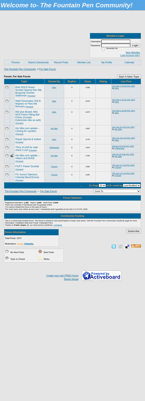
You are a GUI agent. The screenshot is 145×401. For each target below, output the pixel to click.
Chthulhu (28, 244)
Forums (16, 62)
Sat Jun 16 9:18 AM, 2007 (123, 146)
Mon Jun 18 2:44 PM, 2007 (123, 138)
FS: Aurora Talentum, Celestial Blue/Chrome (27, 176)
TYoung (54, 166)
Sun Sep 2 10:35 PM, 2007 (123, 110)
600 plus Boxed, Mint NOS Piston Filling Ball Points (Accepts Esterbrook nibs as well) (28, 116)
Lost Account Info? (130, 55)
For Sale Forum (47, 69)
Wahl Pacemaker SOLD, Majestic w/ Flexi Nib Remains (28, 104)
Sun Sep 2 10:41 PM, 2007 (123, 100)
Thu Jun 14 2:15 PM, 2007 (123, 173)
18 (84, 185)
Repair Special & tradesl (28, 139)
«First (71, 185)
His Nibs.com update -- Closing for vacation (27, 129)
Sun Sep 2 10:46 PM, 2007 (123, 86)
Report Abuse (71, 279)
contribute (58, 225)
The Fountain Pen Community (20, 69)
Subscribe (133, 231)
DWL (54, 87)
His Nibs (54, 128)
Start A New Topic (129, 76)
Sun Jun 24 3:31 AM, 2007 (123, 127)
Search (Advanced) (38, 62)
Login (135, 45)
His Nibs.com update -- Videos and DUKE (27, 157)
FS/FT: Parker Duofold (27, 166)
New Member (133, 52)
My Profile (106, 62)
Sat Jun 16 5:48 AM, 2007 (123, 154)
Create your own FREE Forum (62, 275)
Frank (20, 244)
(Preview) (31, 96)
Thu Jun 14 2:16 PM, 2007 (123, 165)
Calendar (129, 62)
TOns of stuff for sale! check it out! (26, 149)
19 (87, 185)
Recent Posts (61, 62)
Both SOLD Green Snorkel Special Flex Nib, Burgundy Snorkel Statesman (28, 91)
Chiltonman (54, 147)
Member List (83, 62)
